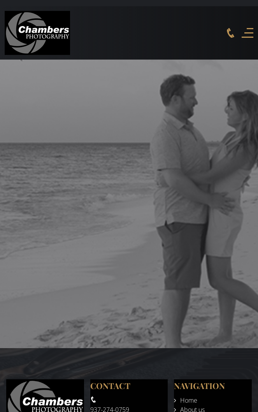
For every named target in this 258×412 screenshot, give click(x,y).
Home (188, 400)
